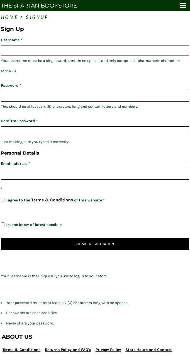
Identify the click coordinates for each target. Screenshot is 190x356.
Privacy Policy (108, 349)
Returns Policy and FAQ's (68, 349)
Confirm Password (18, 121)
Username (10, 40)
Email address (14, 163)
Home (9, 17)
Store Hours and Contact (148, 349)
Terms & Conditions (52, 200)
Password (10, 85)
